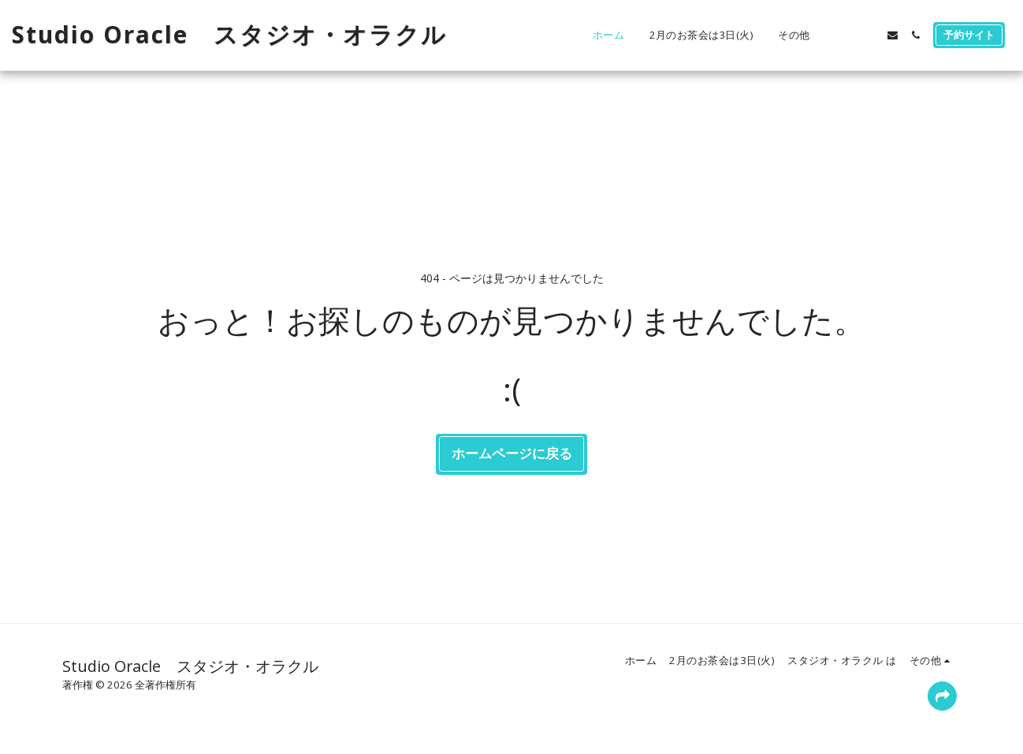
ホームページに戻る (512, 453)
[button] (846, 35)
